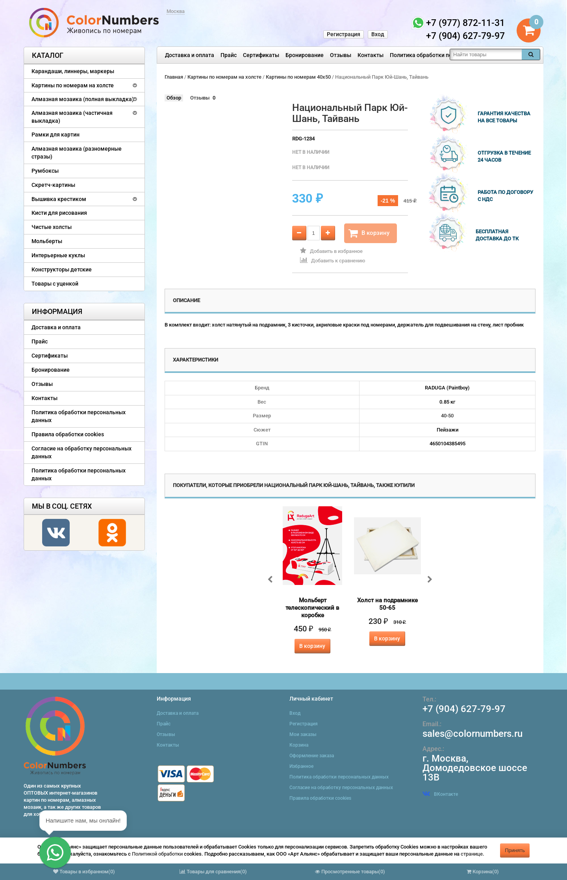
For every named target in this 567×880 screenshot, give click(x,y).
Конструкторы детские (62, 269)
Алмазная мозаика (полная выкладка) (83, 99)
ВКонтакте (440, 794)
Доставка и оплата (189, 55)
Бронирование (304, 55)
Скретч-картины (53, 185)
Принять (515, 850)
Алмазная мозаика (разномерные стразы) (77, 153)
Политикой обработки (157, 854)
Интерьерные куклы (58, 255)
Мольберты (47, 241)
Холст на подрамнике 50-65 (387, 604)
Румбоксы (45, 171)
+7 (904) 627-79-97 (464, 708)
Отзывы (340, 55)
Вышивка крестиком (59, 199)
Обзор (174, 98)
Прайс (228, 55)
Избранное (301, 766)
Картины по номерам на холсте (73, 85)
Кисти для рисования (59, 213)
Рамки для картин (56, 134)
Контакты (371, 55)
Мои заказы (303, 734)
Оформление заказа (311, 755)
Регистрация (343, 34)
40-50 (447, 416)
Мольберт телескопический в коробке (312, 608)
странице (472, 854)
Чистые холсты (52, 227)
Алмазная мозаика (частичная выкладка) (72, 117)
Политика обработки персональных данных (447, 55)
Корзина (298, 745)
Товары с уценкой (55, 283)
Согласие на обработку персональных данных (82, 452)
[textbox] (486, 54)
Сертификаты (261, 55)
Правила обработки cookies (68, 434)
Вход (377, 34)
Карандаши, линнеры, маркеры (73, 71)
